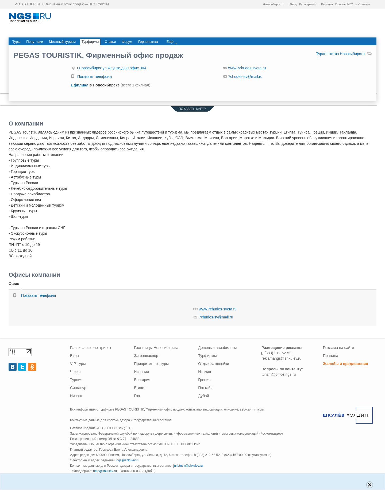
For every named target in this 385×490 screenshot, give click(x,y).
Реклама (327, 4)
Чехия (75, 372)
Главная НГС (344, 4)
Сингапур (78, 388)
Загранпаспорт (147, 356)
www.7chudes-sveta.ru (247, 68)
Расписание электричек (90, 347)
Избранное (362, 4)
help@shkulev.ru (105, 471)
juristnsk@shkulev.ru (188, 466)
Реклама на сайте (338, 347)
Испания (141, 372)
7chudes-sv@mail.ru (245, 76)
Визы (74, 356)
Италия (204, 372)
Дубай (203, 396)
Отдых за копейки (213, 364)
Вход (293, 4)
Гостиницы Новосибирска (156, 347)
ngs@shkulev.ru (127, 460)
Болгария (142, 380)
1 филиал (80, 85)
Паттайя (205, 388)
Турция (76, 380)
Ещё (172, 42)
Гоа (137, 396)
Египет (140, 388)
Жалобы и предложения (345, 364)
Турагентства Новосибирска (344, 54)
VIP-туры (78, 364)
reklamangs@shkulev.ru (281, 358)
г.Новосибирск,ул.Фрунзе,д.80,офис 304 (111, 68)
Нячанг (76, 396)
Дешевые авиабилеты (217, 347)
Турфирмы (207, 356)
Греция (204, 380)
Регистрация (307, 4)
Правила (330, 356)
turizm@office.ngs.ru (278, 374)
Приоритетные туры (151, 364)
